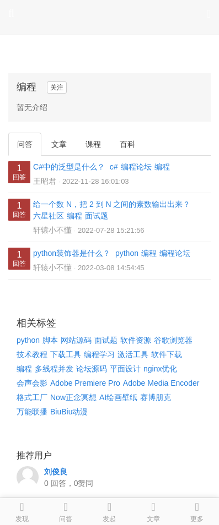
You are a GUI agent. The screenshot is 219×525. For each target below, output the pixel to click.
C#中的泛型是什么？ (69, 166)
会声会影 (32, 383)
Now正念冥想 (73, 397)
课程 (93, 144)
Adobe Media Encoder (161, 383)
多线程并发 (54, 368)
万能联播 (32, 411)
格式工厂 (32, 397)
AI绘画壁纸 (118, 397)
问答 (25, 144)
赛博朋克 (155, 397)
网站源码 (76, 340)
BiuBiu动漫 (69, 411)
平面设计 (125, 368)
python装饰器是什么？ (71, 253)
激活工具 (132, 354)
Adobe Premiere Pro (85, 383)
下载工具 (65, 354)
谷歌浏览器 (173, 340)
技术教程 (32, 354)
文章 (59, 144)
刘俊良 (55, 471)
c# (114, 166)
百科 (127, 144)
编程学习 (99, 354)
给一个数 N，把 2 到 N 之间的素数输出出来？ (111, 204)
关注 (56, 87)
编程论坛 (136, 166)
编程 (162, 166)
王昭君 (44, 181)
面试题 (96, 215)
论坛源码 (91, 368)
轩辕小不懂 (52, 230)
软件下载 (166, 354)
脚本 (50, 340)
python (126, 253)
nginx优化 (160, 368)
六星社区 (48, 215)
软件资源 (135, 340)
